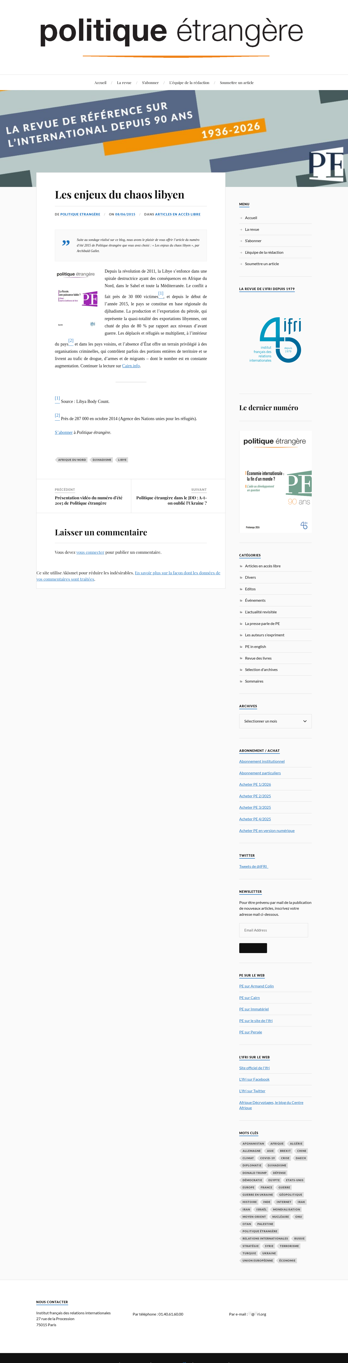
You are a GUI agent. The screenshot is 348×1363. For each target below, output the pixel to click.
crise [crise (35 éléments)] (285, 1157)
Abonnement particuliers (260, 772)
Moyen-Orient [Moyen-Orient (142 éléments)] (254, 1216)
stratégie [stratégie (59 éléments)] (251, 1245)
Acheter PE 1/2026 (255, 784)
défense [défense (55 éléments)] (279, 1172)
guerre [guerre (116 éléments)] (284, 1187)
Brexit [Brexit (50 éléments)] (285, 1150)
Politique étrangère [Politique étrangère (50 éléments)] (260, 1230)
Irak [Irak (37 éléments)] (301, 1201)
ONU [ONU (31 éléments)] (298, 1216)
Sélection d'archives (261, 669)
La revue (124, 82)
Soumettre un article (237, 82)
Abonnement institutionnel (262, 761)
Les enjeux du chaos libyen (119, 194)
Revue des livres (258, 658)
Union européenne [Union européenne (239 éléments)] (258, 1260)
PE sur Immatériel (254, 1008)
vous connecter (90, 552)
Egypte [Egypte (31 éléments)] (274, 1179)
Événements (255, 600)
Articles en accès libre (178, 214)
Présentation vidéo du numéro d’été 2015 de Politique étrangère (89, 500)
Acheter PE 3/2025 (255, 807)
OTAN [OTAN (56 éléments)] (247, 1223)
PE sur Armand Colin (256, 985)
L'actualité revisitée (261, 611)
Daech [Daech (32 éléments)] (301, 1157)
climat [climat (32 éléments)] (248, 1157)
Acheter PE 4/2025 (255, 818)
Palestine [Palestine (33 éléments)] (265, 1223)
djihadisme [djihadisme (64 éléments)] (277, 1165)
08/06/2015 (125, 214)
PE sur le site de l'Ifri (256, 1020)
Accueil (100, 82)
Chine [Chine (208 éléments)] (301, 1150)
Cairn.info (131, 365)
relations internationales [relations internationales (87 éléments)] (265, 1238)
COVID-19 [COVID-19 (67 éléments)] (267, 1157)
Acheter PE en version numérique (267, 830)
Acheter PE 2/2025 (255, 795)
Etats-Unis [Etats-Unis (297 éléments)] (295, 1179)
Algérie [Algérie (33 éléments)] (296, 1143)
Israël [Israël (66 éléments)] (261, 1209)
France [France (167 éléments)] (266, 1187)
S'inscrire (253, 948)
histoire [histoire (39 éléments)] (250, 1201)
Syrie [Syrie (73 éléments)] (269, 1245)
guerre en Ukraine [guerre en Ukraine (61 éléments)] (258, 1194)
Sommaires (254, 681)
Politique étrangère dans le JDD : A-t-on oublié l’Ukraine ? (171, 500)
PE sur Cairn (249, 997)
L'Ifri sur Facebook (254, 1079)
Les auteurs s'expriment (264, 634)
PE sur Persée (250, 1031)
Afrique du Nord (72, 459)
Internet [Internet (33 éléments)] (284, 1201)
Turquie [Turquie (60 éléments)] (249, 1253)
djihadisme (102, 459)
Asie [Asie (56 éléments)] (270, 1150)
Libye (122, 459)
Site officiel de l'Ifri (254, 1067)
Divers (250, 577)
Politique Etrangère (80, 214)
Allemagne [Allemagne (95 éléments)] (252, 1150)
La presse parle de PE (262, 623)
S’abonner (150, 82)
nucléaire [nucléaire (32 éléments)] (280, 1216)
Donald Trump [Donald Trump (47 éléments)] (255, 1172)
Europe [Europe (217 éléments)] (248, 1187)
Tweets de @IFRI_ (253, 866)
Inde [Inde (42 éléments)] (266, 1201)
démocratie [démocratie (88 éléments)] (252, 1179)
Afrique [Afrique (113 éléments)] (277, 1143)
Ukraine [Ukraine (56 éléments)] (269, 1253)
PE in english (255, 646)
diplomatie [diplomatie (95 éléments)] (252, 1165)
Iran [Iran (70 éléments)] (246, 1209)
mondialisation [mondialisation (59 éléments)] (286, 1209)
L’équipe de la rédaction (189, 82)
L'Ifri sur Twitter (252, 1090)
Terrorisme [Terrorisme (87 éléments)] (289, 1245)
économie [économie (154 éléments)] (287, 1260)
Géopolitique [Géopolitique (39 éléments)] (290, 1194)
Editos (250, 588)
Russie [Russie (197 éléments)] (299, 1238)
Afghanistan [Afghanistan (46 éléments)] (253, 1143)
